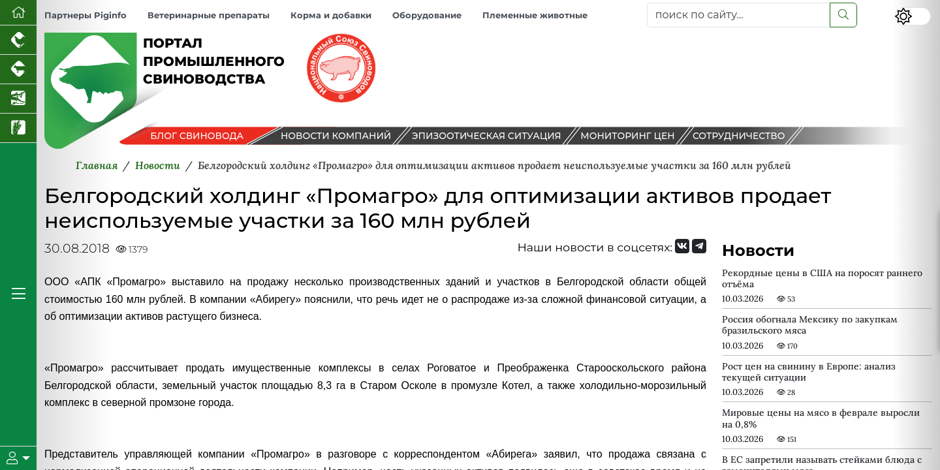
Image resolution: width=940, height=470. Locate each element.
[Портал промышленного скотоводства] (18, 69)
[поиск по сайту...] (738, 15)
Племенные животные (535, 15)
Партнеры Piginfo (85, 15)
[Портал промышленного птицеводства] (18, 40)
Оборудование (427, 15)
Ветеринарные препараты (209, 15)
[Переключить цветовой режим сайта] (912, 16)
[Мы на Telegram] (699, 246)
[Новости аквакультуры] (18, 99)
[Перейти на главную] (18, 12)
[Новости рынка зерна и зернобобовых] (18, 128)
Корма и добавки (330, 15)
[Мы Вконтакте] (682, 246)
